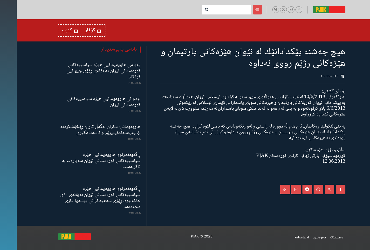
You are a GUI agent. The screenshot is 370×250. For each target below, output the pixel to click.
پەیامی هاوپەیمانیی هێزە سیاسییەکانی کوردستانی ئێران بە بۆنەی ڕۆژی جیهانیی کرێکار (87, 71)
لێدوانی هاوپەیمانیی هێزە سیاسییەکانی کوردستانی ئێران (87, 102)
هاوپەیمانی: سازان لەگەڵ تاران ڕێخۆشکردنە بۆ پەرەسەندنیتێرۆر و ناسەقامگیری (84, 130)
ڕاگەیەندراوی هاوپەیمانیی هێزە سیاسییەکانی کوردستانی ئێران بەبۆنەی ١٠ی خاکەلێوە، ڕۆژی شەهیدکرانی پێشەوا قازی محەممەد (84, 198)
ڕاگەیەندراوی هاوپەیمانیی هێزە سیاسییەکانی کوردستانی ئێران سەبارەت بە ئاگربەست (84, 161)
